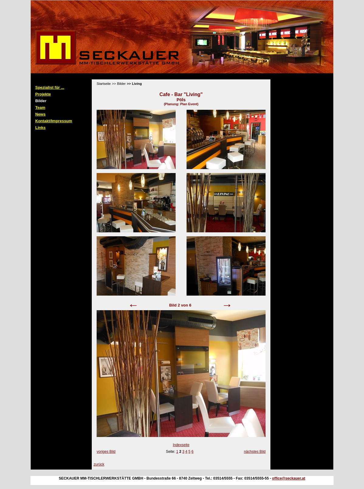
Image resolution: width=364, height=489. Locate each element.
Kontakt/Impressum (53, 121)
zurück (99, 464)
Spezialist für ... (49, 87)
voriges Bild (106, 451)
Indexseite (181, 445)
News (40, 114)
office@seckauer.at (288, 478)
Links (40, 127)
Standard (57, 77)
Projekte (43, 94)
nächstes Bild (255, 451)
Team (40, 107)
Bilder (40, 101)
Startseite (104, 83)
